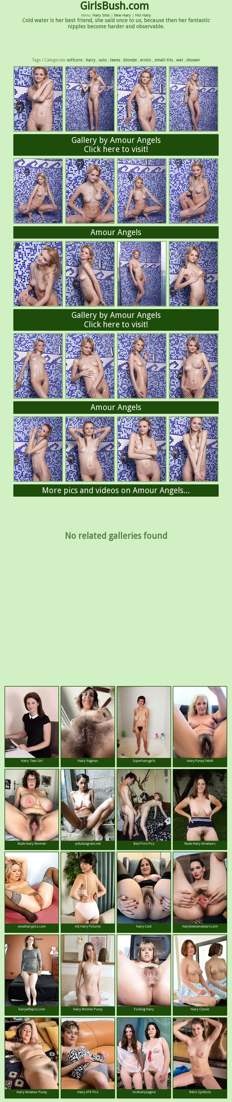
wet (179, 60)
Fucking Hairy (144, 973)
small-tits (164, 60)
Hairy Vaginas (88, 725)
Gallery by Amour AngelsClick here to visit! (116, 144)
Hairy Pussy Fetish (200, 725)
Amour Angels (116, 232)
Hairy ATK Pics (88, 1056)
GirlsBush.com (114, 6)
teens (115, 60)
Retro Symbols (200, 1056)
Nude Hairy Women (31, 807)
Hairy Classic (200, 973)
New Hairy (122, 15)
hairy (91, 60)
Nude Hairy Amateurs (200, 807)
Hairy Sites (101, 15)
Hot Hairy (143, 15)
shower (193, 60)
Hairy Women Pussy (88, 973)
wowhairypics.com (31, 890)
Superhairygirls (144, 725)
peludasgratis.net (88, 807)
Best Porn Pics (144, 807)
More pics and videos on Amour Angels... (116, 490)
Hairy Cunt (144, 890)
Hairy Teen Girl (31, 725)
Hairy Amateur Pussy (31, 1056)
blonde (130, 60)
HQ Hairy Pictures (88, 890)
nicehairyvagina (144, 1056)
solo (103, 60)
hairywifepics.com (31, 973)
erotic (145, 60)
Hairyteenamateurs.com (200, 890)
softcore (74, 60)
